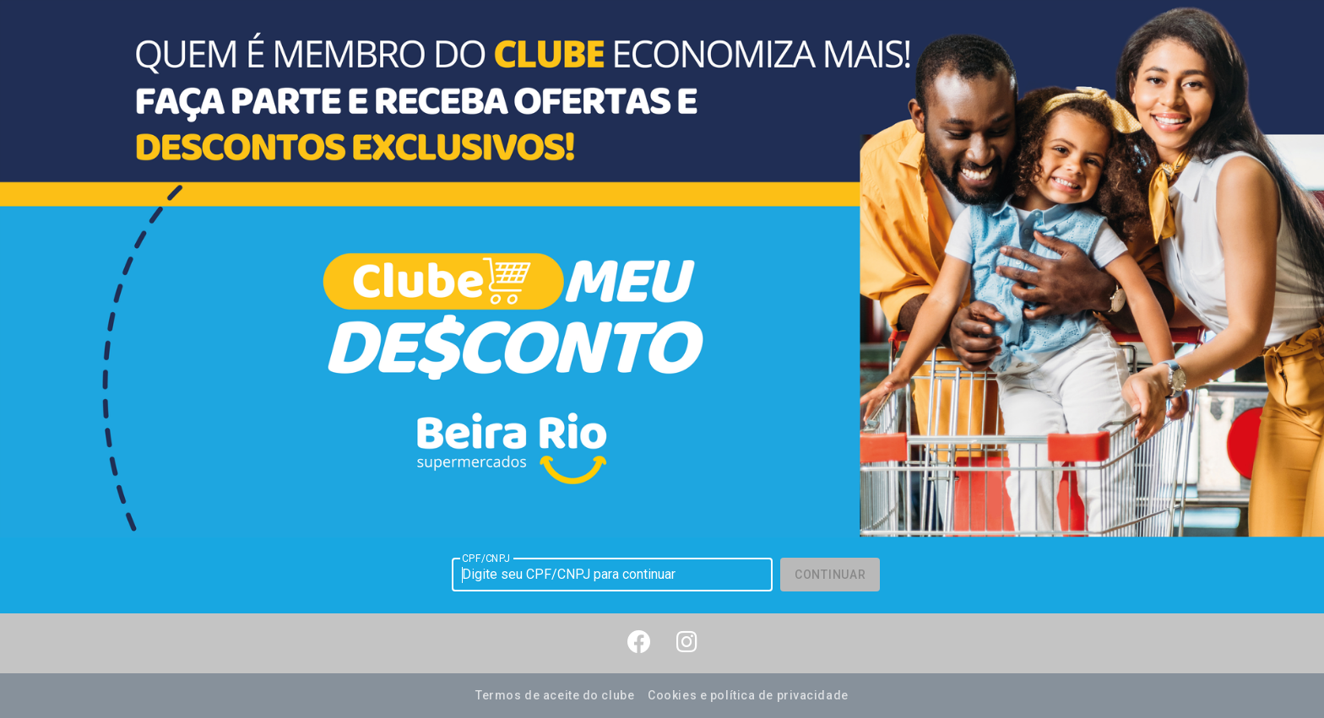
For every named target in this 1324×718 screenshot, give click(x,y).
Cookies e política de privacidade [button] (748, 695)
